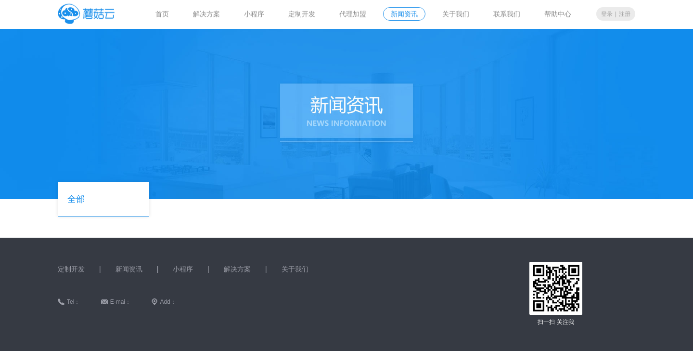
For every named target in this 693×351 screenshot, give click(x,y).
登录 (607, 13)
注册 (624, 13)
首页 (162, 13)
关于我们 (455, 13)
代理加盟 (352, 13)
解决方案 (206, 13)
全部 (76, 199)
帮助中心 (557, 13)
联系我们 (506, 13)
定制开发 (301, 13)
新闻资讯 (404, 13)
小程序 (254, 13)
